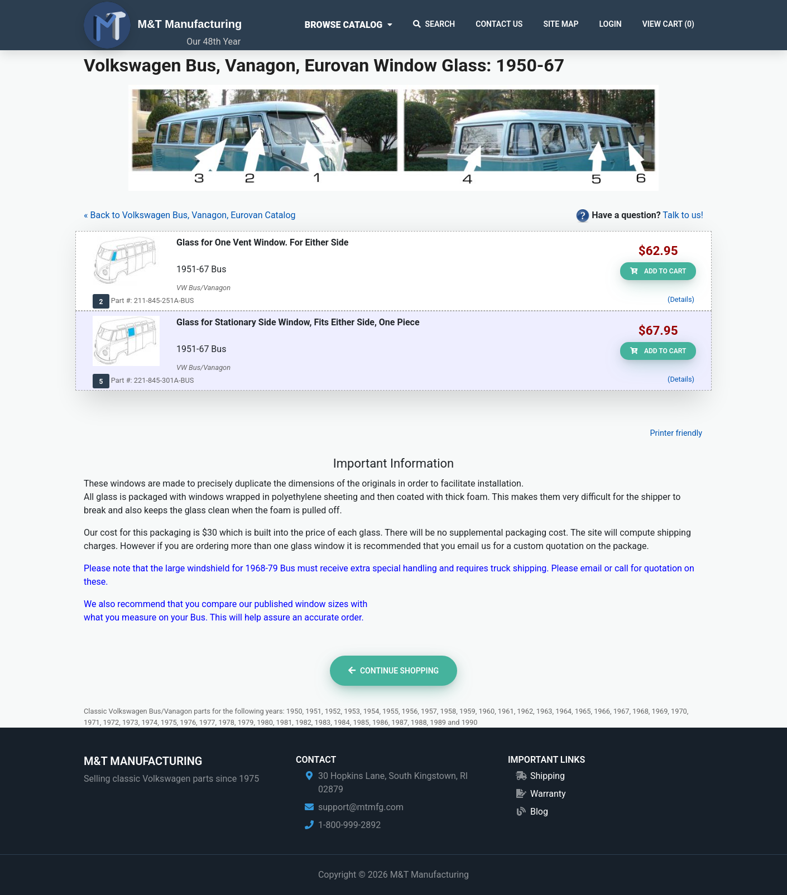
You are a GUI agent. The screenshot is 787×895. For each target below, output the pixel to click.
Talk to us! (683, 215)
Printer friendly (676, 433)
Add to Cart (658, 271)
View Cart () (668, 24)
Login (610, 24)
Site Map (560, 24)
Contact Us (499, 24)
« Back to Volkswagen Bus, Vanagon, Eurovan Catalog (190, 215)
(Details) (681, 299)
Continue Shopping (393, 670)
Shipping (547, 776)
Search (434, 24)
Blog (539, 811)
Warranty (548, 793)
